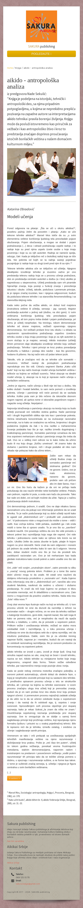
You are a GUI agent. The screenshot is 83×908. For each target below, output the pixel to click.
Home (10, 67)
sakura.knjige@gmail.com (28, 883)
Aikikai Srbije (13, 862)
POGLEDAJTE (42, 53)
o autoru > (14, 778)
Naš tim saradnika (15, 841)
